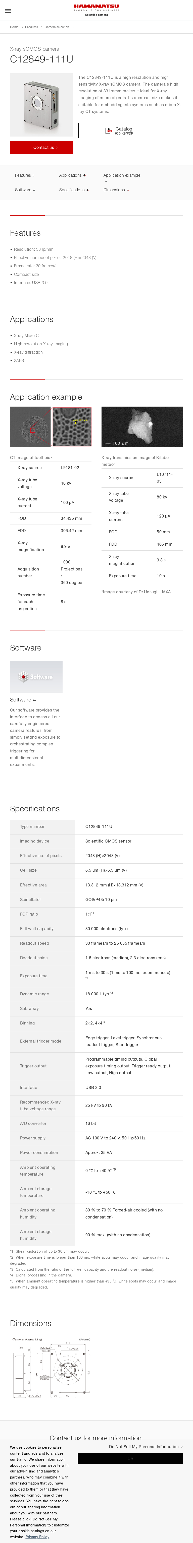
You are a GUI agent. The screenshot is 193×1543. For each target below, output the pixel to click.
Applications (70, 176)
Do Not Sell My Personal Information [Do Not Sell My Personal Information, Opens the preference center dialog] (144, 1447)
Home (14, 27)
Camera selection (57, 27)
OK (130, 1458)
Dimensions (114, 191)
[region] (96, 1491)
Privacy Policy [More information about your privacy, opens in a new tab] (37, 1537)
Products (31, 27)
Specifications (72, 191)
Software (23, 191)
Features (23, 176)
